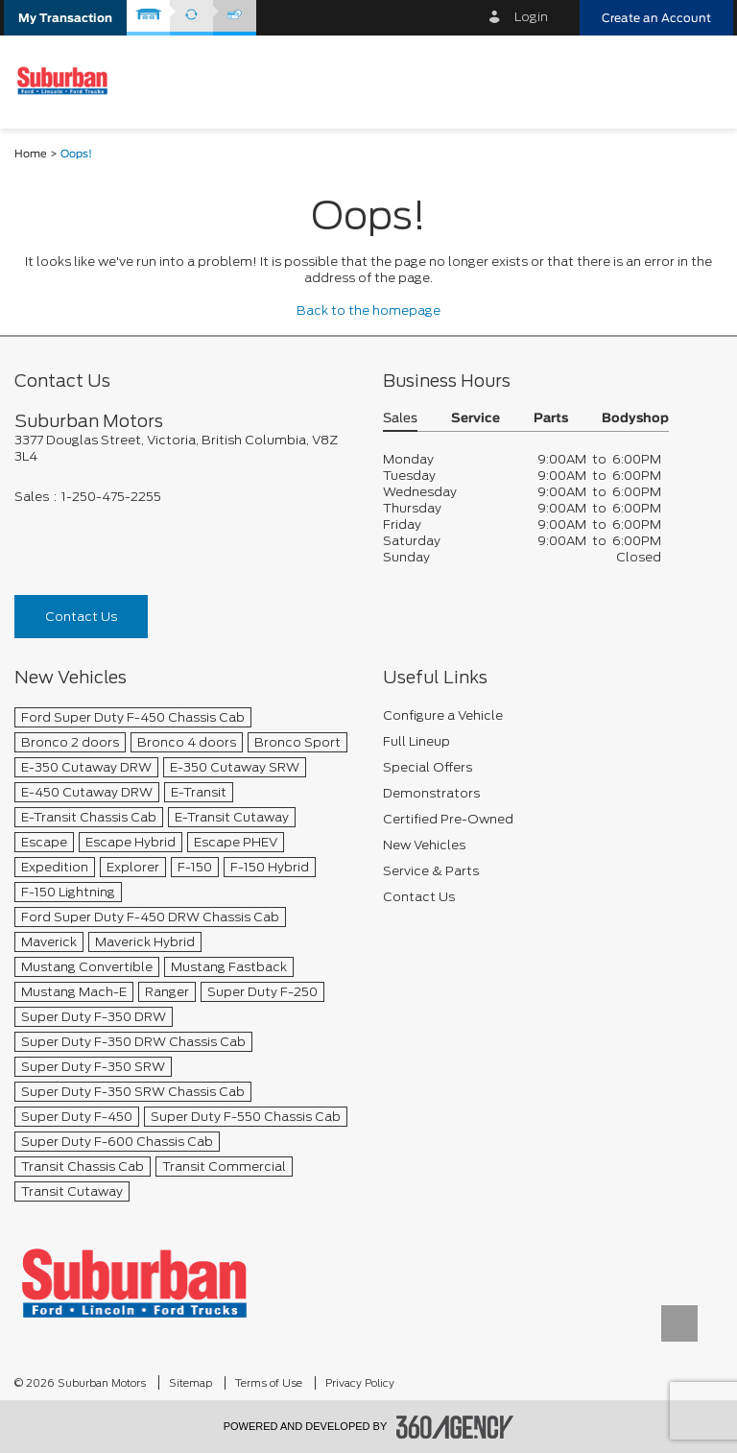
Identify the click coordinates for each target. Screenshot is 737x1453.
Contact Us (81, 616)
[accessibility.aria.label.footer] (454, 1427)
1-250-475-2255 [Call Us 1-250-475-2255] (111, 496)
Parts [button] (551, 419)
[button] (65, 18)
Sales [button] (400, 419)
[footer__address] (184, 448)
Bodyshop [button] (635, 419)
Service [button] (475, 419)
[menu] (703, 81)
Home (30, 154)
